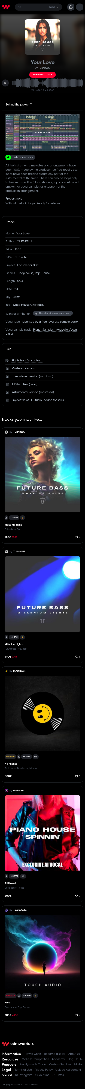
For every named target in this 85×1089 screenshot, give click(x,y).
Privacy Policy (44, 1069)
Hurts (8, 1002)
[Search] (38, 7)
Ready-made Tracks (33, 1064)
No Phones (11, 763)
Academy (58, 1059)
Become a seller (54, 1054)
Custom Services (60, 1064)
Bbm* (16, 297)
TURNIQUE (24, 241)
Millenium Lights (14, 644)
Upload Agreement (68, 1069)
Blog (70, 1059)
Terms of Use (23, 1069)
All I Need (10, 883)
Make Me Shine (13, 524)
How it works (33, 1054)
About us (74, 1054)
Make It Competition (35, 1059)
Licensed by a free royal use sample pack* (50, 321)
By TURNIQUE (42, 68)
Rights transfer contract (26, 360)
